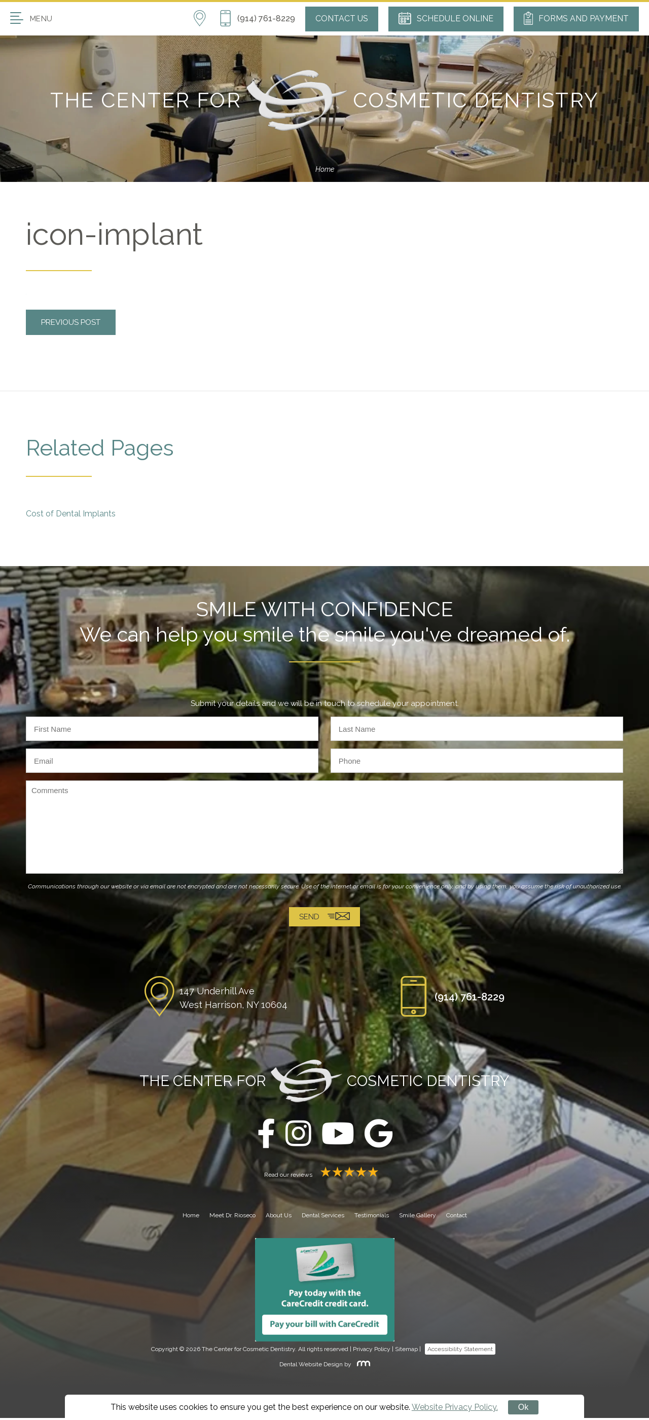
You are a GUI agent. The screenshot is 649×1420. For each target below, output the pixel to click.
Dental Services (323, 1217)
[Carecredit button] (324, 1291)
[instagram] (298, 1136)
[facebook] (266, 1136)
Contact (456, 1217)
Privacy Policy (371, 1351)
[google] (378, 1136)
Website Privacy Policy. (455, 1407)
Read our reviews (324, 1176)
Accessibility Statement (460, 1351)
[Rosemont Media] (361, 1366)
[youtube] (337, 1136)
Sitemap (406, 1351)
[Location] (206, 18)
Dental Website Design (311, 1366)
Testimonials (371, 1217)
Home (324, 169)
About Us (279, 1217)
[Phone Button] (257, 18)
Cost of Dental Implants (71, 513)
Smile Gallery (417, 1217)
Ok (523, 1407)
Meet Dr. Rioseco (232, 1217)
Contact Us (341, 18)
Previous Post (73, 322)
